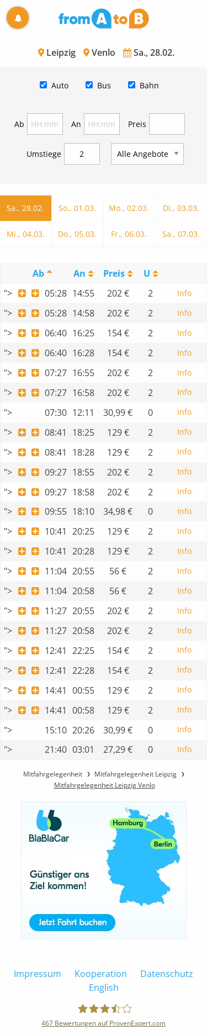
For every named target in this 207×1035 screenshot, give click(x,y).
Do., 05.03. (77, 234)
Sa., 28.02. (25, 208)
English (104, 987)
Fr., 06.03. (129, 234)
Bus (104, 85)
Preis (137, 124)
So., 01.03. (77, 208)
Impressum (37, 974)
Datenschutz (166, 974)
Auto (59, 85)
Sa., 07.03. (181, 234)
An (76, 124)
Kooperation (101, 974)
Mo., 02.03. (129, 208)
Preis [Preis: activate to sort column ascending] (114, 273)
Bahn (149, 85)
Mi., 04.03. (26, 234)
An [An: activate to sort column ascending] (79, 273)
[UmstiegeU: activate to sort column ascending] (150, 273)
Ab (19, 124)
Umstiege (43, 154)
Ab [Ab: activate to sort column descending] (38, 273)
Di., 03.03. (181, 208)
